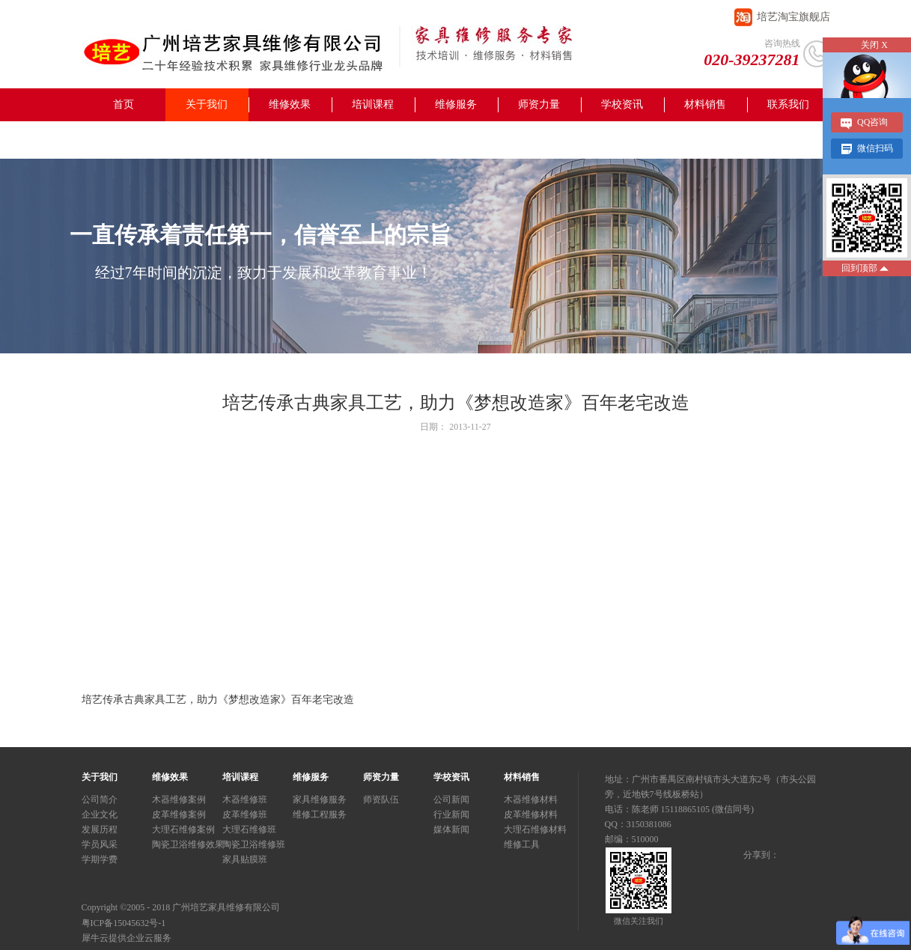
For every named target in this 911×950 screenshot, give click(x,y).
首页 (123, 104)
